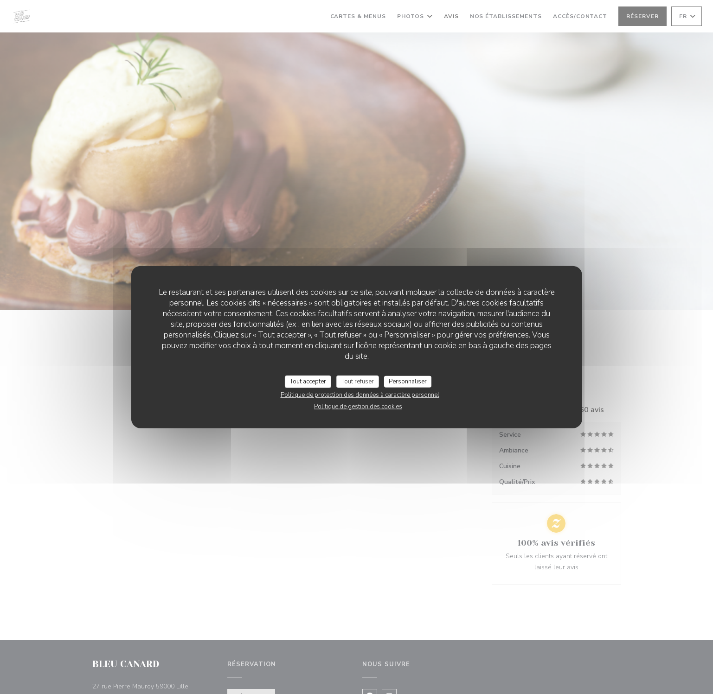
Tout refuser (357, 381)
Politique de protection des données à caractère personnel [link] (360, 395)
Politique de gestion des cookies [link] (358, 406)
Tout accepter (308, 381)
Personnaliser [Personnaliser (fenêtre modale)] (408, 381)
